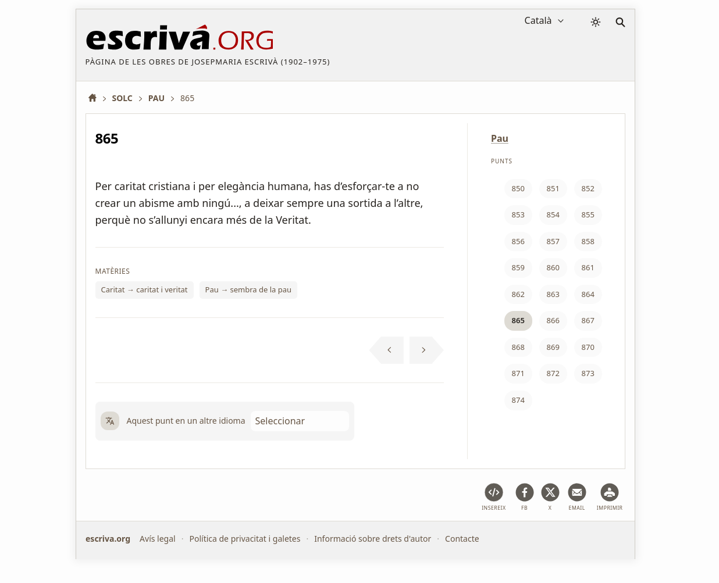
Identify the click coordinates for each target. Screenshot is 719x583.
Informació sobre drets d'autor (372, 538)
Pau (499, 138)
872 (553, 373)
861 (588, 267)
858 (588, 241)
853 (518, 214)
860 (553, 267)
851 (553, 188)
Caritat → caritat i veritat (144, 289)
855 (588, 214)
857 (553, 241)
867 (588, 320)
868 (518, 347)
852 (588, 188)
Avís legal (158, 538)
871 (518, 373)
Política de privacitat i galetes (244, 538)
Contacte (462, 538)
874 (518, 400)
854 (553, 214)
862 (518, 294)
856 (518, 241)
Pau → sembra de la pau (248, 289)
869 (553, 347)
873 (588, 373)
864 (588, 294)
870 (588, 347)
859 (518, 267)
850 (518, 188)
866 (553, 320)
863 (553, 294)
